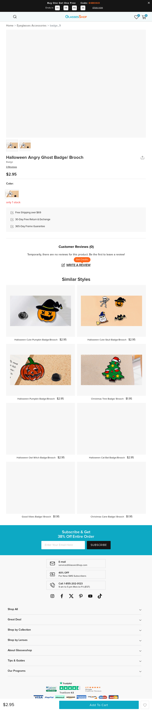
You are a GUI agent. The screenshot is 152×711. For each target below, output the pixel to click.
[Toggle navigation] (8, 16)
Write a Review (78, 265)
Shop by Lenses (18, 640)
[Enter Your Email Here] (63, 545)
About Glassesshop (20, 650)
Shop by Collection (19, 629)
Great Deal (14, 619)
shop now (97, 8)
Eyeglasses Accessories (32, 25)
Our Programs (17, 671)
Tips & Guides (16, 660)
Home (9, 25)
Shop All (13, 609)
